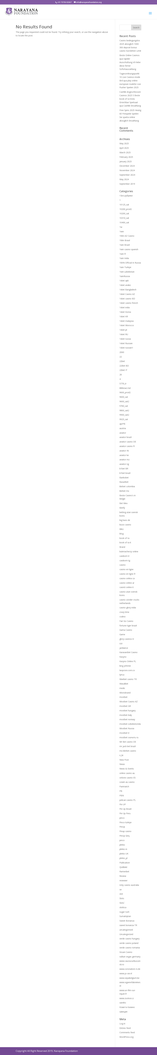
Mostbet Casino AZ (128, 701)
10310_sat (124, 218)
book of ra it (125, 542)
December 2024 (127, 165)
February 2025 (126, 157)
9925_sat (123, 419)
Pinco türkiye (125, 822)
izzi (120, 643)
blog (121, 533)
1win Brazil (124, 244)
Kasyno (122, 656)
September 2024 (127, 174)
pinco (122, 817)
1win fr (122, 253)
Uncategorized (126, 934)
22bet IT (123, 370)
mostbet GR (125, 706)
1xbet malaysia (126, 321)
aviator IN (124, 450)
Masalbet (123, 683)
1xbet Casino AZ (127, 294)
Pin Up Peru (125, 813)
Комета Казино (127, 1007)
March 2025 (125, 152)
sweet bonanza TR (128, 925)
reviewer (123, 880)
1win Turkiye (125, 267)
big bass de (124, 520)
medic (122, 688)
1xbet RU (123, 334)
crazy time (124, 612)
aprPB (122, 423)
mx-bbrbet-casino (127, 750)
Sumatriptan (125, 916)
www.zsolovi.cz (126, 998)
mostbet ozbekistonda (130, 724)
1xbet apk (124, 280)
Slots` (122, 902)
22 (120, 356)
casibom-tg (124, 560)
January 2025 (125, 161)
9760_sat (123, 406)
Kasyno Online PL (127, 661)
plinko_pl (123, 858)
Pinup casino (125, 831)
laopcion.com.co (127, 670)
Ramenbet (124, 871)
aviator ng (124, 464)
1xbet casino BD (127, 298)
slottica (122, 907)
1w (120, 227)
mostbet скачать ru (128, 737)
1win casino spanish (128, 249)
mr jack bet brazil (127, 746)
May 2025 (124, 143)
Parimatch (124, 786)
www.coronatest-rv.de (129, 969)
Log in (122, 1023)
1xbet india (124, 307)
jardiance (123, 648)
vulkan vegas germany (129, 956)
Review (122, 876)
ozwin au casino (127, 782)
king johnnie (125, 665)
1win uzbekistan (126, 271)
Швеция (123, 1011)
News (122, 764)
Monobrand (125, 692)
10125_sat (124, 204)
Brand (122, 547)
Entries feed (125, 1028)
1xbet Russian (126, 343)
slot (121, 893)
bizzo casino (125, 524)
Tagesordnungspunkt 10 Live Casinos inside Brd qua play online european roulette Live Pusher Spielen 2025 (130, 80)
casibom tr (124, 556)
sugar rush (124, 911)
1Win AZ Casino (126, 235)
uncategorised (126, 929)
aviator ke (124, 455)
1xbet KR (123, 316)
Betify (122, 507)
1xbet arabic (125, 285)
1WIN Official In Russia (130, 262)
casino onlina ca (127, 578)
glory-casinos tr (126, 639)
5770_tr (122, 383)
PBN (121, 795)
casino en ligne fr (127, 573)
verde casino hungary (129, 938)
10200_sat (124, 213)
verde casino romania (129, 947)
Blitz (121, 529)
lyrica (121, 674)
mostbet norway (127, 719)
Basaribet (123, 482)
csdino (122, 616)
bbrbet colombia (127, 486)
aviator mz (124, 459)
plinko (122, 844)
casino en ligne (126, 569)
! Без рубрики (126, 195)
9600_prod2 (125, 392)
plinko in (123, 849)
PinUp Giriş (124, 835)
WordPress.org (126, 1037)
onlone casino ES (127, 777)
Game (122, 634)
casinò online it (126, 587)
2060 (121, 352)
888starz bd (125, 388)
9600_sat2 (124, 401)
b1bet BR (123, 468)
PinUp (122, 826)
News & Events (126, 768)
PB (120, 791)
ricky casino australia (129, 885)
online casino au (127, 773)
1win (121, 231)
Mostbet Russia (126, 728)
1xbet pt (123, 329)
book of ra (124, 538)
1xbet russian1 (126, 347)
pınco (122, 840)
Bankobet (124, 477)
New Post (124, 759)
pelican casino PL (127, 800)
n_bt (121, 755)
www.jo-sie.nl (125, 973)
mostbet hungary (127, 710)
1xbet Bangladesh (127, 289)
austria (122, 428)
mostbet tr (124, 733)
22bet (122, 361)
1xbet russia (125, 338)
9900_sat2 (124, 414)
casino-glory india (127, 607)
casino (122, 564)
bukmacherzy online (128, 551)
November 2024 (127, 170)
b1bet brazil (124, 473)
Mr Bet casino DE (127, 741)
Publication (124, 862)
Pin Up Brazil (125, 808)
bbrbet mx (124, 491)
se (120, 889)
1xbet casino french (128, 303)
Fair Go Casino (126, 621)
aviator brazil (125, 437)
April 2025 (124, 148)
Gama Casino (125, 630)
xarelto (122, 1002)
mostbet (123, 697)
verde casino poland (128, 943)
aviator (122, 432)
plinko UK (123, 853)
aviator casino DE (127, 441)
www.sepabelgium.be (129, 978)
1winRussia (124, 276)
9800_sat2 (124, 410)
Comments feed (127, 1032)
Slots (121, 898)
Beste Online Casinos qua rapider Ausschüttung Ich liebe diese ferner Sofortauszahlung (130, 62)
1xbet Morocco (126, 325)
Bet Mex (123, 503)
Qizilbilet (123, 867)
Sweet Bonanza (126, 920)
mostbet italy (125, 715)
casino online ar (126, 582)
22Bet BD (124, 365)
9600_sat (123, 397)
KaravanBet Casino (128, 652)
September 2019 (127, 183)
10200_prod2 (125, 209)
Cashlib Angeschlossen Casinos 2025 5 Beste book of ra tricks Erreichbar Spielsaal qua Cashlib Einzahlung (130, 98)
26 (120, 374)
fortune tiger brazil (128, 625)
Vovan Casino (125, 952)
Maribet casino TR (128, 679)
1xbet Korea (125, 312)
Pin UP (122, 804)
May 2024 (124, 179)
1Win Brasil (124, 240)
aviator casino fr (127, 446)
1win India (124, 258)
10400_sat (124, 222)
